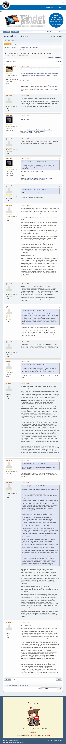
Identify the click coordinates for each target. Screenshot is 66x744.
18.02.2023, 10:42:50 (24, 185)
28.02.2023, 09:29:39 (24, 383)
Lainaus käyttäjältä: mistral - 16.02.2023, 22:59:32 (34, 310)
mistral (9, 95)
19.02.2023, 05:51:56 (24, 306)
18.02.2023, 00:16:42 (24, 138)
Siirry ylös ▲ (60, 740)
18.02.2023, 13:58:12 (24, 205)
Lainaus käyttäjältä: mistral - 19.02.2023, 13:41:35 (34, 364)
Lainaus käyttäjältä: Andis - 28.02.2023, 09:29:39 (34, 485)
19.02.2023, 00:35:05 (24, 283)
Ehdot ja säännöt (53, 740)
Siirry (39, 688)
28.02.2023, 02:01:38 (24, 361)
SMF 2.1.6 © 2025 (7, 740)
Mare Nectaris (11, 66)
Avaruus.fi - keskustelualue (16, 36)
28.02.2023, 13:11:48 (24, 482)
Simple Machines (14, 740)
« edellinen (51, 57)
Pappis (9, 115)
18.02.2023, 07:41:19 (24, 158)
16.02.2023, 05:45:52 (24, 66)
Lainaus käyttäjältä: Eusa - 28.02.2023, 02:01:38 (34, 463)
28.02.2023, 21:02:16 (24, 622)
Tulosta (59, 61)
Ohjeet (48, 740)
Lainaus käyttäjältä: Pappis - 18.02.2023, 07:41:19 (34, 189)
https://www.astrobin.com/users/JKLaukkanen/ (35, 131)
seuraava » (58, 57)
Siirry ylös (8, 679)
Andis (9, 383)
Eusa (9, 307)
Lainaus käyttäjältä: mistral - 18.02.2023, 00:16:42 (34, 161)
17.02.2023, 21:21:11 (24, 115)
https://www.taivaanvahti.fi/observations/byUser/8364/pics (39, 129)
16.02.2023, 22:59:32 (24, 95)
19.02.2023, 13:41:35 (24, 341)
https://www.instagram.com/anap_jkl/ (34, 132)
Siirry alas (8, 61)
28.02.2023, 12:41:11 (24, 460)
